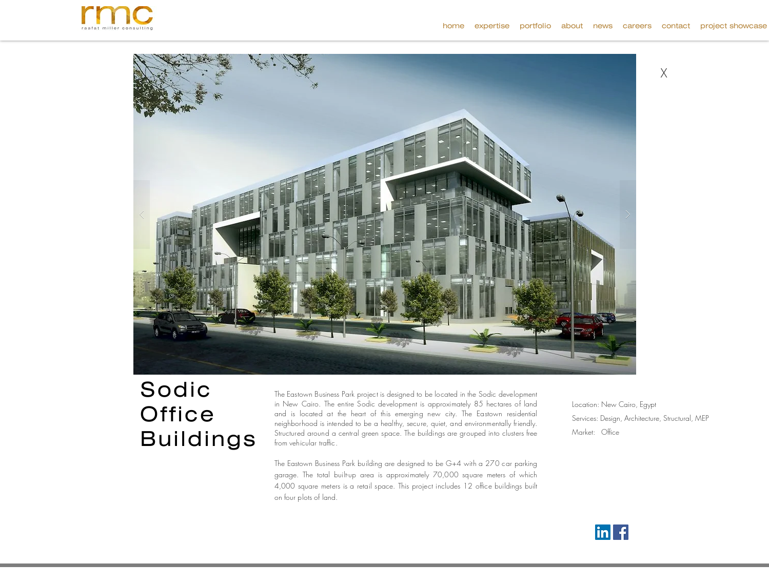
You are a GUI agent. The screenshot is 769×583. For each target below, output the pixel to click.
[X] (664, 73)
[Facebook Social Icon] (620, 532)
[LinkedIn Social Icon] (602, 532)
